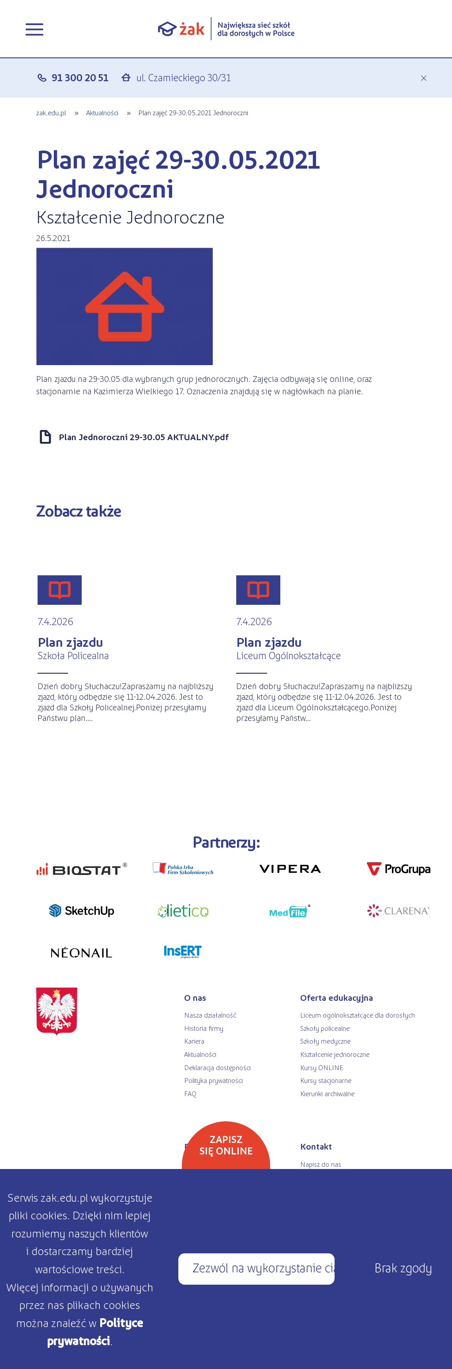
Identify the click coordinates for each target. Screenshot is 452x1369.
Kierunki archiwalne (327, 1093)
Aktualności (102, 112)
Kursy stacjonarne (325, 1080)
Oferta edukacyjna (336, 997)
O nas (195, 997)
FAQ (190, 1093)
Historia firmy (203, 1028)
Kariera (194, 1041)
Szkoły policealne (325, 1028)
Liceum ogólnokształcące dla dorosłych (357, 1015)
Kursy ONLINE (321, 1067)
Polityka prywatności (213, 1080)
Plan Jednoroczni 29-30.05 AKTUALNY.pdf (144, 436)
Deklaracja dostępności (217, 1067)
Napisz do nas (320, 1164)
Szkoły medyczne (325, 1041)
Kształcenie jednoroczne (334, 1054)
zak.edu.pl (51, 112)
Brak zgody (403, 1267)
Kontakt (316, 1146)
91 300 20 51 (80, 77)
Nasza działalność (210, 1015)
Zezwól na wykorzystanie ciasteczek (263, 1267)
